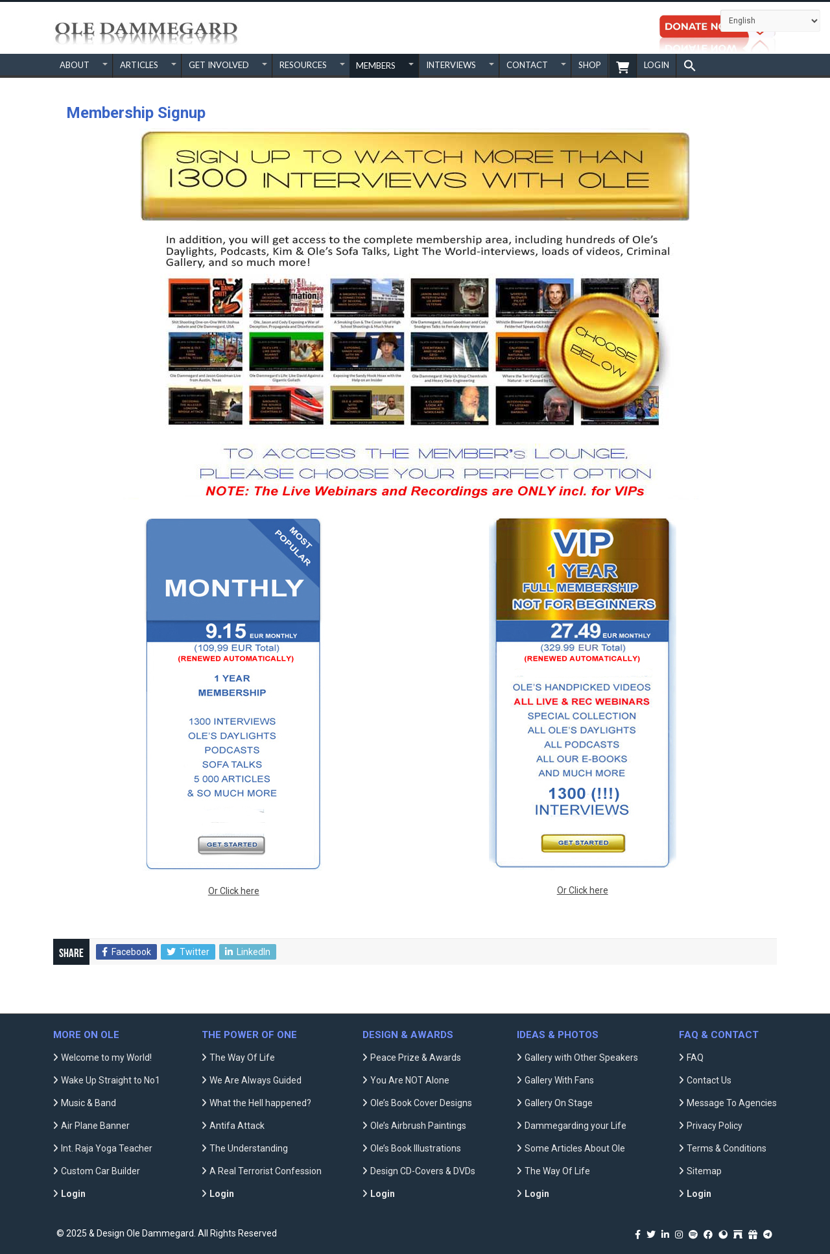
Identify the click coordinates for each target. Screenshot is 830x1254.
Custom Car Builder (100, 1171)
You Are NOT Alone (409, 1080)
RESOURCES (303, 65)
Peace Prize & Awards (415, 1057)
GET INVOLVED (219, 65)
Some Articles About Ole (575, 1148)
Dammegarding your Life (575, 1125)
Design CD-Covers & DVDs (422, 1171)
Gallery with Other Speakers (581, 1057)
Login (656, 65)
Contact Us (709, 1080)
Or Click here (233, 891)
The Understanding (248, 1148)
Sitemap (704, 1171)
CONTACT (527, 65)
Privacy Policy (714, 1125)
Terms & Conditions (726, 1148)
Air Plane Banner (95, 1125)
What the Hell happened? (260, 1103)
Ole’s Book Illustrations (415, 1148)
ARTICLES (139, 65)
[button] (689, 66)
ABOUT (74, 65)
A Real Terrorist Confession (265, 1171)
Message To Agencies (732, 1103)
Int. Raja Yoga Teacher (106, 1148)
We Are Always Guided (255, 1080)
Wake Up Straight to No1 (110, 1080)
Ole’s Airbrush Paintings (418, 1125)
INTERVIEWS (451, 65)
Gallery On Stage (559, 1103)
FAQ (695, 1057)
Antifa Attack (237, 1125)
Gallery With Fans (559, 1080)
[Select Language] (770, 21)
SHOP (589, 65)
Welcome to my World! (106, 1057)
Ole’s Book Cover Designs (421, 1103)
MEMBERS (376, 65)
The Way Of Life (242, 1057)
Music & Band (88, 1103)
